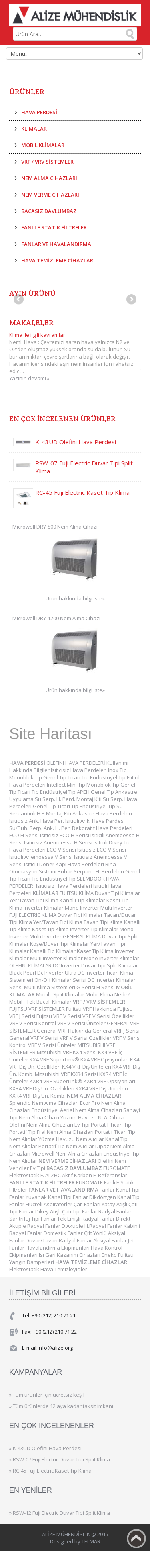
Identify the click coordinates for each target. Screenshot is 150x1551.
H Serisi (106, 987)
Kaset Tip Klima (51, 929)
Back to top (136, 1538)
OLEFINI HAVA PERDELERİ (76, 762)
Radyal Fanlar (115, 1211)
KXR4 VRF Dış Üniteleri (102, 1088)
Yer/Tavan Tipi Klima (34, 900)
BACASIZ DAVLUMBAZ (49, 211)
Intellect (57, 784)
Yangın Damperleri (32, 1262)
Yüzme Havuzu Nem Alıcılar (71, 1139)
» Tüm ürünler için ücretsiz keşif (47, 1394)
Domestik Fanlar (64, 1233)
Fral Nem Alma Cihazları (66, 1131)
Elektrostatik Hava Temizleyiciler (48, 1269)
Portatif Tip (23, 1131)
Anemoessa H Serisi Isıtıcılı (76, 842)
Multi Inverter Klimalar (57, 958)
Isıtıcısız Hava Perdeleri (79, 770)
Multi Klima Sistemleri (50, 987)
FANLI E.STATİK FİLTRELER (54, 227)
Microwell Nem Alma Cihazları (68, 1153)
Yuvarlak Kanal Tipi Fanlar (57, 1197)
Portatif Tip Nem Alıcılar (66, 1146)
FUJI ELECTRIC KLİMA (33, 914)
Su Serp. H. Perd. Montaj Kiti (69, 799)
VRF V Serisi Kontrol (33, 1023)
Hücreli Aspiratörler (50, 1204)
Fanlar (108, 1189)
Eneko (110, 1254)
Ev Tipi (82, 1124)
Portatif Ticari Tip (111, 1124)
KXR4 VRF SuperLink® (57, 1081)
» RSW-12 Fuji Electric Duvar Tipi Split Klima (59, 1512)
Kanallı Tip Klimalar (83, 900)
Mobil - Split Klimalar (61, 994)
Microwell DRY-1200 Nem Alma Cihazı (56, 618)
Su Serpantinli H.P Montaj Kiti (66, 810)
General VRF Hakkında (64, 1030)
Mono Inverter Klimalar (111, 958)
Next (131, 300)
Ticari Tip (79, 777)
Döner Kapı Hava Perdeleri (72, 864)
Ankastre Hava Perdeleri (102, 813)
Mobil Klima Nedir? (108, 994)
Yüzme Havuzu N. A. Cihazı (92, 1117)
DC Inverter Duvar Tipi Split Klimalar (95, 965)
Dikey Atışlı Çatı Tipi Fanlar (66, 1211)
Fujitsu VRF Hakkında (91, 1008)
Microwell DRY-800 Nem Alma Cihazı (55, 526)
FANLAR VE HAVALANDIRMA (56, 244)
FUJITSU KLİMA (77, 893)
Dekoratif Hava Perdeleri (102, 828)
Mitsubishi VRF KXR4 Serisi (67, 1074)
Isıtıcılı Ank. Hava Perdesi (95, 820)
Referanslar (112, 1175)
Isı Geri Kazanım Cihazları (70, 1254)
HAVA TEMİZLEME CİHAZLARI (58, 260)
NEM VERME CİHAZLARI (50, 194)
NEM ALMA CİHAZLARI (49, 178)
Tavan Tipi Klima (104, 922)
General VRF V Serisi (34, 1037)
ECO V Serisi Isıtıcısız (72, 849)
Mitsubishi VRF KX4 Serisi (67, 1052)
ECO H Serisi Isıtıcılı (83, 835)
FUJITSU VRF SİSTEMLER (37, 1008)
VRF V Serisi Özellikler (108, 1016)
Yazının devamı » (29, 378)
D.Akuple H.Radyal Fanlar (93, 1225)
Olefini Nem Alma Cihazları (41, 1124)
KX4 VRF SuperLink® (55, 1059)
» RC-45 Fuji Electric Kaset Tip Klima (50, 1470)
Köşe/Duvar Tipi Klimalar (60, 943)
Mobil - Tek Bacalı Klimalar (41, 1001)
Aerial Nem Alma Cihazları (91, 1110)
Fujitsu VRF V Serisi (59, 1016)
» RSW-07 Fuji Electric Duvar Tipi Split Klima (59, 1459)
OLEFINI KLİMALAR (31, 965)
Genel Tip (55, 777)
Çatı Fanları (88, 1204)
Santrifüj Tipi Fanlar (33, 1218)
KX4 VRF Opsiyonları (105, 1059)
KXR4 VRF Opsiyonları (109, 1081)
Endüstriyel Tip (108, 777)
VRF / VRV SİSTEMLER (47, 161)
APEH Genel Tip (96, 791)
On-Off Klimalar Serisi (61, 979)
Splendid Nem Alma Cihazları (44, 1102)
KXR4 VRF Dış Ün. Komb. (38, 1095)
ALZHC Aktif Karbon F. (71, 1175)
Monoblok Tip (26, 777)
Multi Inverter (116, 907)
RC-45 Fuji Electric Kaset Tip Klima (82, 492)
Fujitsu (126, 1254)
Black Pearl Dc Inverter (37, 972)
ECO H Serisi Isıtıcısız (34, 835)
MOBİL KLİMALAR (42, 145)
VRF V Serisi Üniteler (82, 1023)
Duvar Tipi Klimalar (117, 893)
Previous (19, 300)
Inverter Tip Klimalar (95, 929)
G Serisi (86, 987)
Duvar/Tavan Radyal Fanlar (59, 1240)
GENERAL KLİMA (82, 936)
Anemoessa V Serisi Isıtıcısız (59, 857)
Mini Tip (76, 784)
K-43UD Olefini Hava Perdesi (75, 442)
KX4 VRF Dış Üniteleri (87, 1066)
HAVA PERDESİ (39, 112)
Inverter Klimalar (44, 907)
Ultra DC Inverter (85, 972)
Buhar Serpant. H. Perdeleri (91, 871)
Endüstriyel (46, 1110)
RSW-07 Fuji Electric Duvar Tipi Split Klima (84, 467)
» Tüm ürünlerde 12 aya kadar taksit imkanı (61, 1406)
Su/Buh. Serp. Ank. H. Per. (40, 828)
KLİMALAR (34, 128)
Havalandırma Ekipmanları (58, 1247)
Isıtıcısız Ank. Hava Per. (37, 820)
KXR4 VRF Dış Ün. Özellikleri (42, 1088)
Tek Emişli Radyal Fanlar (86, 1218)
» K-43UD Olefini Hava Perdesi (45, 1448)
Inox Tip (117, 770)
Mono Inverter (82, 907)
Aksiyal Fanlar (110, 1240)
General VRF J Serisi (116, 1030)
